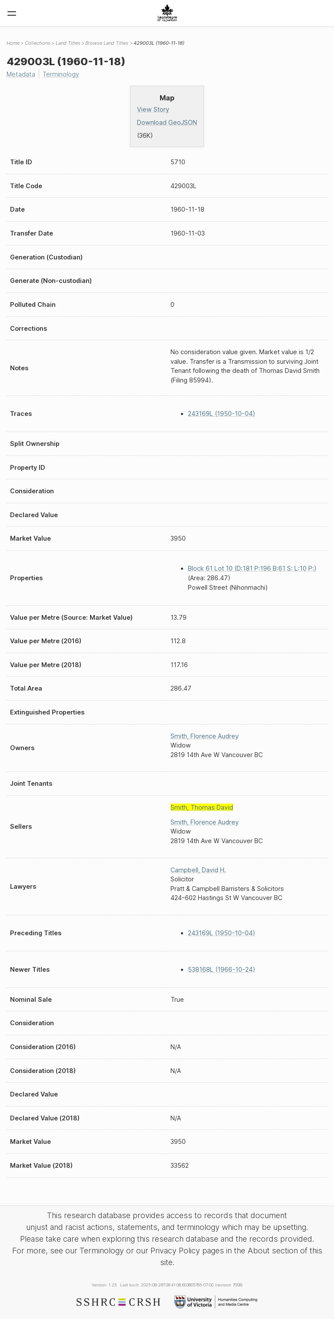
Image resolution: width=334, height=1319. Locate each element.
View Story (153, 109)
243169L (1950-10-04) (221, 413)
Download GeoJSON (167, 122)
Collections (37, 43)
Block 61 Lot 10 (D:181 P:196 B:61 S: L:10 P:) (252, 568)
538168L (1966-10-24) (221, 969)
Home (13, 43)
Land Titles (68, 43)
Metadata (21, 74)
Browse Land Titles (106, 43)
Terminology (61, 74)
